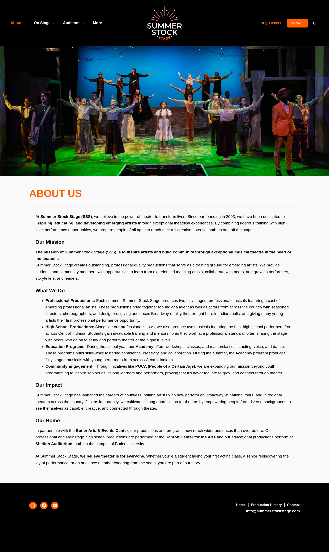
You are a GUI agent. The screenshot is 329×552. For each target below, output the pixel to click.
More (100, 23)
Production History (264, 505)
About (18, 23)
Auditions (74, 23)
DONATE (297, 23)
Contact (293, 505)
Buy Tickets (271, 23)
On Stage (45, 23)
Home (236, 505)
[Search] (314, 23)
